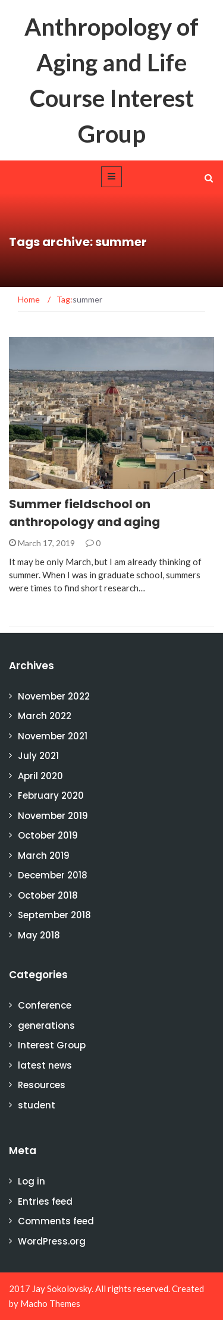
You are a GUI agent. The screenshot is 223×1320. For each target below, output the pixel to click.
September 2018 (54, 915)
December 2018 (52, 875)
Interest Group (52, 1045)
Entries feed (45, 1201)
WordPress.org (52, 1241)
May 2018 (39, 935)
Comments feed (56, 1221)
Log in (31, 1181)
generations (46, 1025)
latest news (45, 1065)
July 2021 (38, 755)
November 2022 (54, 696)
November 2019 (53, 815)
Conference (44, 1005)
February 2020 (51, 795)
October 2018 (48, 895)
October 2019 (48, 835)
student (36, 1105)
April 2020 (40, 776)
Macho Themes (50, 1303)
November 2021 (52, 736)
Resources (41, 1085)
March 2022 (44, 716)
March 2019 (44, 855)
